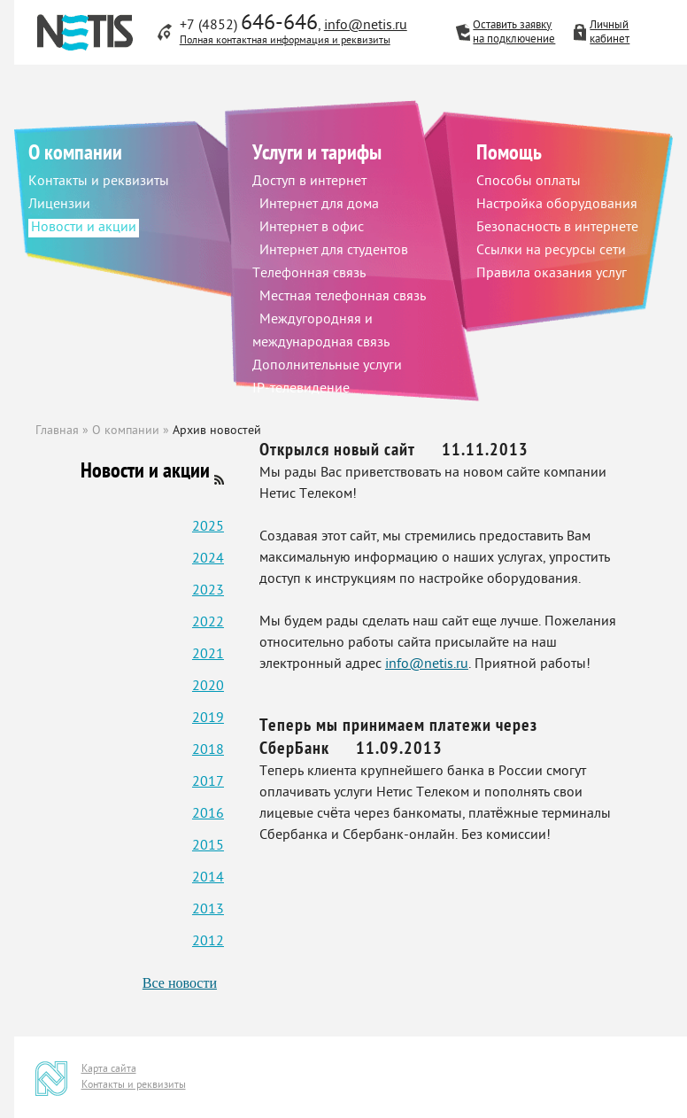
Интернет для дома (319, 205)
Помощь (509, 154)
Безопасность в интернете (557, 228)
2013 (208, 910)
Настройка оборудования (556, 205)
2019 (208, 719)
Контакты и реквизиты (98, 182)
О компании (75, 154)
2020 (208, 687)
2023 (208, 591)
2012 (208, 942)
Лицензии (59, 205)
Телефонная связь (309, 274)
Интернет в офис (311, 228)
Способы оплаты (528, 182)
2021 (208, 655)
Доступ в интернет (309, 182)
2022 (208, 623)
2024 (208, 559)
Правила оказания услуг (551, 274)
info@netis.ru (365, 26)
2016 (208, 814)
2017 (208, 782)
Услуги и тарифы (317, 154)
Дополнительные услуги (327, 366)
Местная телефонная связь (342, 297)
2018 (208, 750)
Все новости (180, 982)
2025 (208, 527)
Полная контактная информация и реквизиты (285, 41)
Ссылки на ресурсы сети (551, 251)
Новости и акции (83, 228)
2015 (208, 846)
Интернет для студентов (333, 251)
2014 (208, 878)
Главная (57, 431)
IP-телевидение (301, 389)
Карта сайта (108, 1069)
